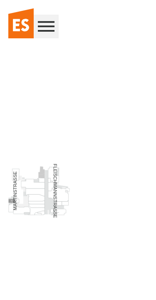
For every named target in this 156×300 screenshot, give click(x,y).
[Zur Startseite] (21, 24)
